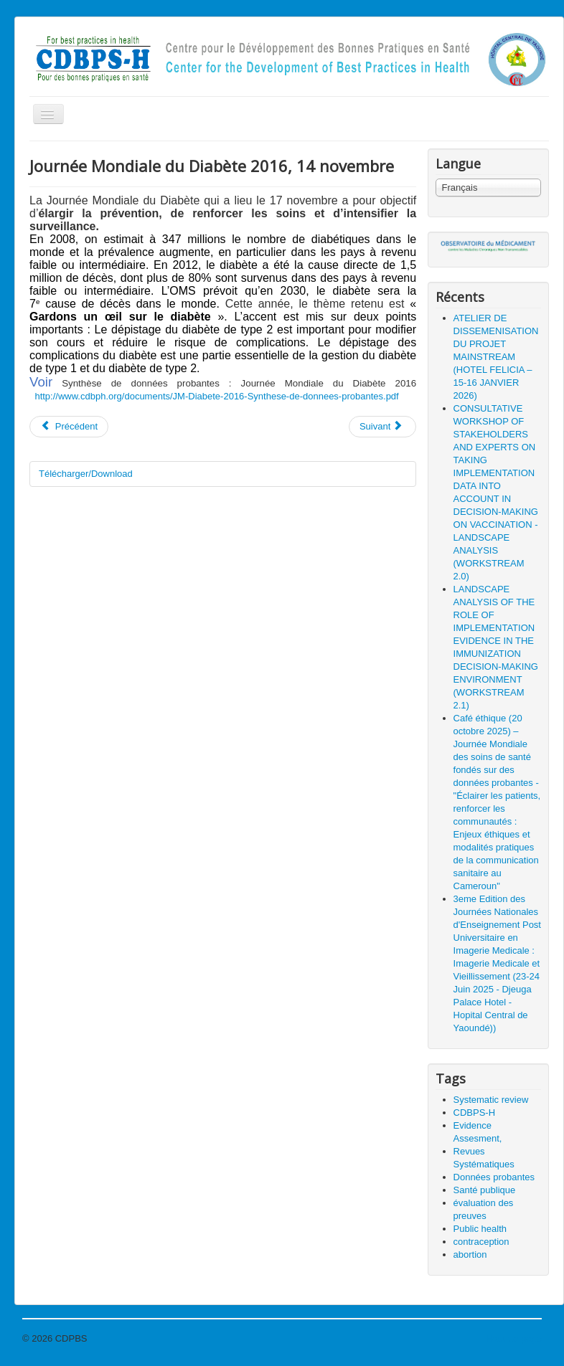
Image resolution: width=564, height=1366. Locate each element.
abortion (470, 1254)
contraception (481, 1241)
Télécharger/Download (86, 473)
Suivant (381, 426)
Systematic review (491, 1099)
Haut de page (514, 1338)
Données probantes (494, 1177)
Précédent (69, 426)
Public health (480, 1228)
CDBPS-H (474, 1112)
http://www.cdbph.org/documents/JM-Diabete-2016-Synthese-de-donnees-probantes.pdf (216, 396)
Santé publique (484, 1190)
